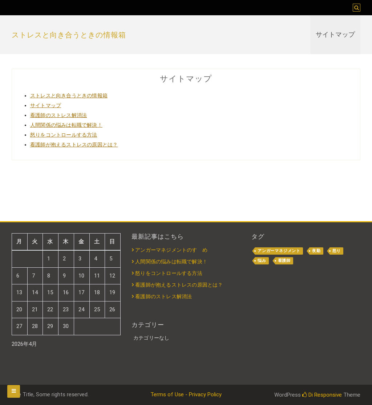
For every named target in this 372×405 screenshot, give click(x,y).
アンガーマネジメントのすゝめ (171, 250)
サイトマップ (335, 35)
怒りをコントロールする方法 (63, 135)
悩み (262, 260)
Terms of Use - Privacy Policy (186, 394)
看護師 (284, 260)
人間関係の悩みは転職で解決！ (66, 125)
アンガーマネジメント (279, 250)
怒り (336, 250)
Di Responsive (322, 395)
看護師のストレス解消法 (58, 115)
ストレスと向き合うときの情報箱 (69, 35)
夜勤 (316, 250)
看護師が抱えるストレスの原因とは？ (74, 144)
